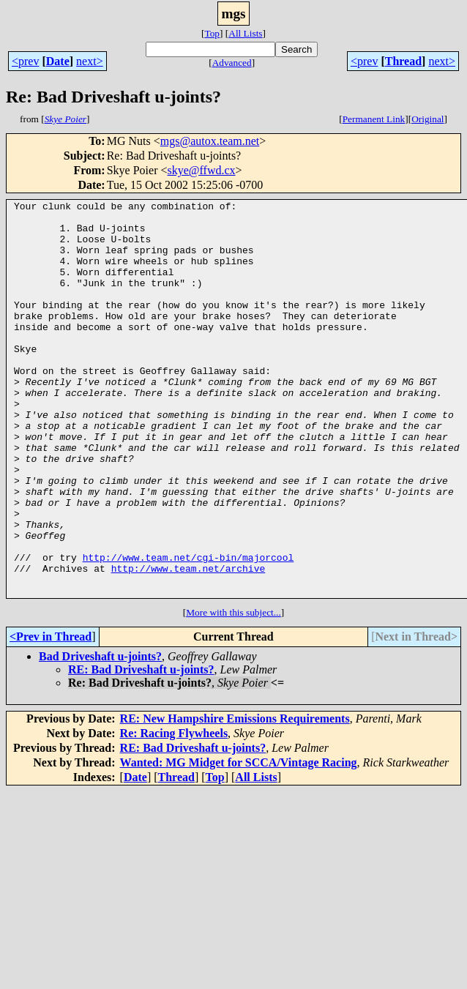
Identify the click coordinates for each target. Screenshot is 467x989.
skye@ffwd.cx (201, 170)
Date (58, 61)
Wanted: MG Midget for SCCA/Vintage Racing (238, 841)
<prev (25, 61)
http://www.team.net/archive (188, 642)
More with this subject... (233, 691)
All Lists (245, 33)
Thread (403, 61)
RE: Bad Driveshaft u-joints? (141, 748)
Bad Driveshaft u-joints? (100, 735)
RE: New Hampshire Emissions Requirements (235, 797)
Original (427, 118)
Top (212, 33)
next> (89, 61)
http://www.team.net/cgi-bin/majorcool (188, 629)
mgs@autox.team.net (210, 141)
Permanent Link (374, 118)
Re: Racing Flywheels (174, 812)
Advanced (232, 62)
